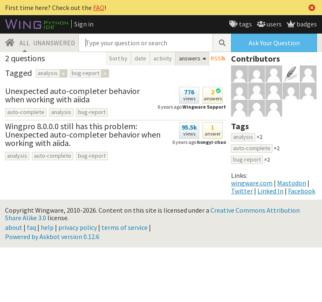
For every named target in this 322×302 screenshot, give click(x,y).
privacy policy (77, 227)
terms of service (124, 227)
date (140, 58)
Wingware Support (204, 107)
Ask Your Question (274, 43)
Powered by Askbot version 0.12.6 (52, 236)
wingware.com (252, 183)
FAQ (98, 7)
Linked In (270, 191)
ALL (24, 43)
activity (162, 58)
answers (189, 58)
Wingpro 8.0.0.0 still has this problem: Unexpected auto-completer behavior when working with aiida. (83, 134)
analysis (61, 112)
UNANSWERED (54, 43)
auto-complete (25, 112)
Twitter (242, 191)
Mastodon (291, 183)
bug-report (92, 112)
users (273, 24)
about (13, 227)
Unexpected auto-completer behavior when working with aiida (72, 95)
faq (31, 227)
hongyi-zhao (211, 142)
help (47, 227)
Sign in (83, 24)
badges (306, 24)
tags (245, 24)
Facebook (301, 191)
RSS (216, 58)
